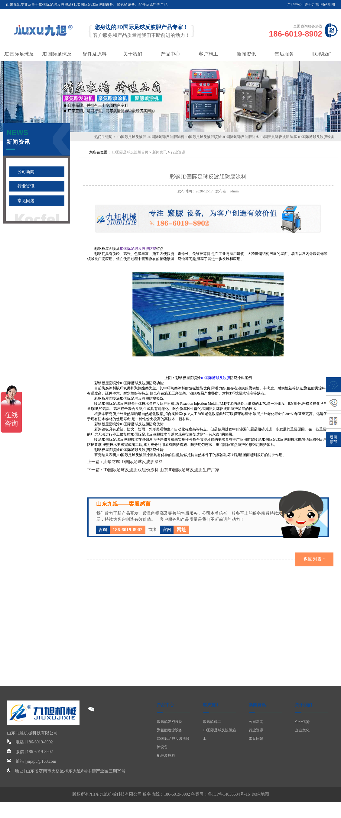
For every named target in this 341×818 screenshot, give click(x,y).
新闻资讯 (159, 152)
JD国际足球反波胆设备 (316, 137)
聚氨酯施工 (212, 721)
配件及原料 (166, 755)
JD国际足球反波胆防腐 (278, 137)
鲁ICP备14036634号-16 (229, 793)
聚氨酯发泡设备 (169, 721)
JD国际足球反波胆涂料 (165, 137)
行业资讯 (26, 186)
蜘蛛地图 (260, 793)
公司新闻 (26, 171)
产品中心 (294, 4)
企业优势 (302, 721)
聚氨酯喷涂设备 (169, 729)
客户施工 (211, 704)
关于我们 (303, 704)
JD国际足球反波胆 (131, 137)
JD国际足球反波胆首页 (130, 152)
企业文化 (302, 729)
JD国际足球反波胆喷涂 (203, 137)
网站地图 (327, 4)
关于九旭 (311, 4)
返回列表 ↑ (314, 558)
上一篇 (125, 461)
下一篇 (153, 469)
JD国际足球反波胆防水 (240, 137)
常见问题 (26, 200)
